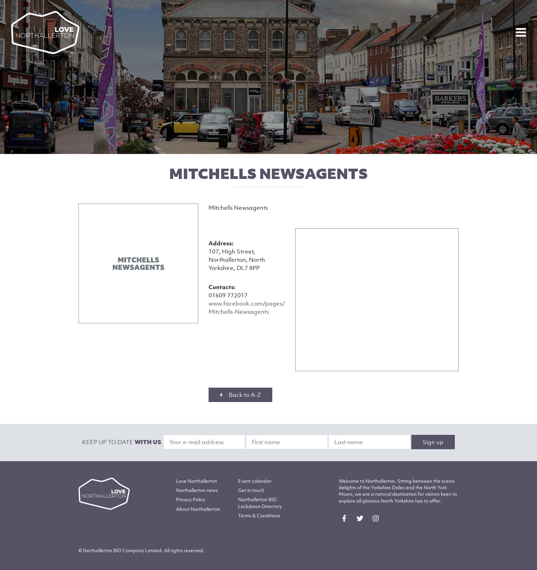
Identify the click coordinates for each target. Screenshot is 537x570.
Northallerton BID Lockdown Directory (260, 502)
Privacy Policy (190, 499)
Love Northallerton (196, 481)
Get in (251, 490)
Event (255, 481)
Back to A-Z (240, 395)
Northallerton (197, 490)
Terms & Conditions (259, 515)
